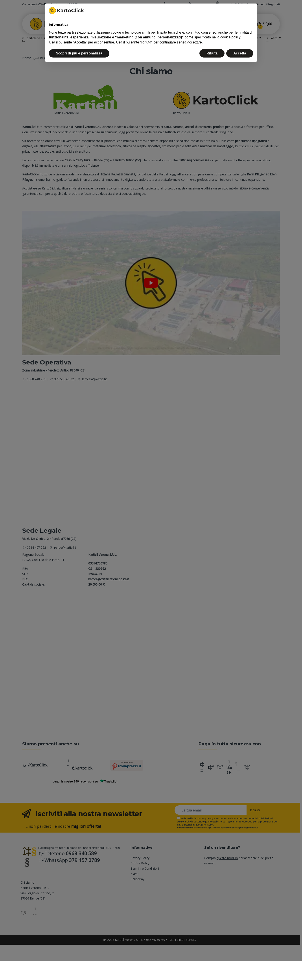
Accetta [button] (239, 53)
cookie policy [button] (230, 37)
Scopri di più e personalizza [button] (79, 53)
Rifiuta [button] (211, 53)
